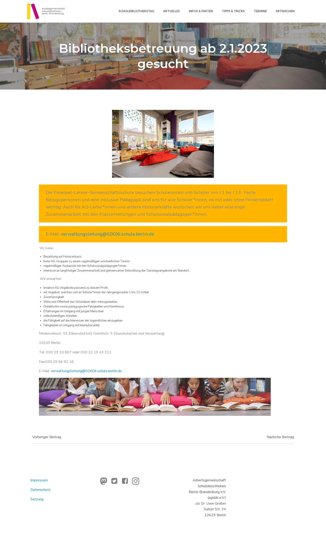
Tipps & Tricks (233, 11)
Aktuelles (171, 11)
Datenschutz (40, 489)
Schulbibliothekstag (136, 11)
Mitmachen (285, 11)
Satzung (36, 499)
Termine (260, 11)
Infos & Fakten (201, 11)
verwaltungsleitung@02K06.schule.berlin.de (107, 234)
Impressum (39, 480)
